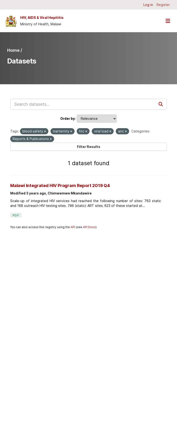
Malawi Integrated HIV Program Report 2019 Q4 (60, 185)
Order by (67, 118)
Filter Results (88, 147)
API (73, 227)
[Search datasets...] (83, 104)
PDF (16, 215)
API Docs (89, 227)
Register (163, 5)
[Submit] (161, 104)
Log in (148, 5)
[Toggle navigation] (167, 20)
